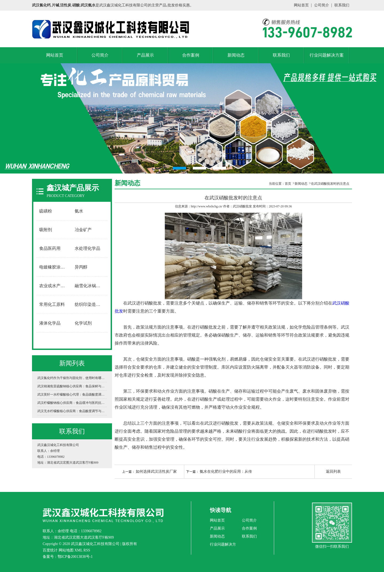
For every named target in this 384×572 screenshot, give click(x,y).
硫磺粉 (45, 211)
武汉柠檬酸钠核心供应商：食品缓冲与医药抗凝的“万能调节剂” (72, 403)
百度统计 (50, 550)
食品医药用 (50, 248)
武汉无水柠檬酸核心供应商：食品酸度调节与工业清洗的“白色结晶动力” (72, 411)
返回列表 (333, 472)
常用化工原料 (52, 304)
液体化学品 (50, 323)
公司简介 (321, 5)
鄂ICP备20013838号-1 (75, 557)
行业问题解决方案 (327, 55)
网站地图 (66, 550)
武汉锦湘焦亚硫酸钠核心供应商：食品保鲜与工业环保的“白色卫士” (72, 386)
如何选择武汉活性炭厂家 (156, 472)
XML (78, 550)
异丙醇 (81, 267)
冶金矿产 (83, 229)
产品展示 (145, 55)
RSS (86, 550)
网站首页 (301, 5)
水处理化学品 (87, 248)
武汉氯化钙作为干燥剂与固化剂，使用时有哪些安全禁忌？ (72, 378)
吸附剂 (45, 229)
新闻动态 (236, 55)
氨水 (79, 211)
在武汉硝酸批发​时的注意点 (330, 184)
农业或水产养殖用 (54, 285)
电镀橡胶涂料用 (54, 267)
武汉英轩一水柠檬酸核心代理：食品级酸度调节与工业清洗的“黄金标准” (72, 394)
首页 (288, 184)
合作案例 (190, 55)
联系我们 (341, 5)
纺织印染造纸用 (90, 304)
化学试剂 (83, 323)
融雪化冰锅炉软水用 (90, 285)
